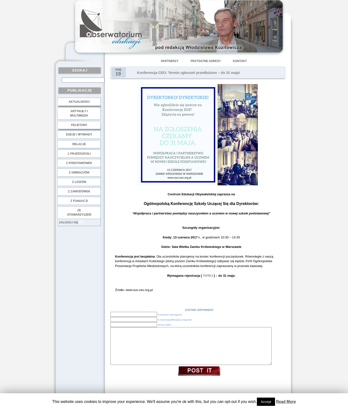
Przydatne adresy (205, 61)
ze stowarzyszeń (79, 212)
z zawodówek (79, 191)
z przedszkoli (79, 153)
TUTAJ (207, 275)
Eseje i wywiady (79, 134)
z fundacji (79, 201)
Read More (286, 402)
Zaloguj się (68, 222)
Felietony (79, 125)
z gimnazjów (79, 172)
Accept (266, 402)
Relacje (79, 144)
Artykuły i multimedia (79, 113)
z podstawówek (79, 163)
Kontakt (240, 61)
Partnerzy (169, 61)
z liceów (79, 182)
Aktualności (79, 101)
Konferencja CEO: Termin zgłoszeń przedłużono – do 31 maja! (188, 73)
